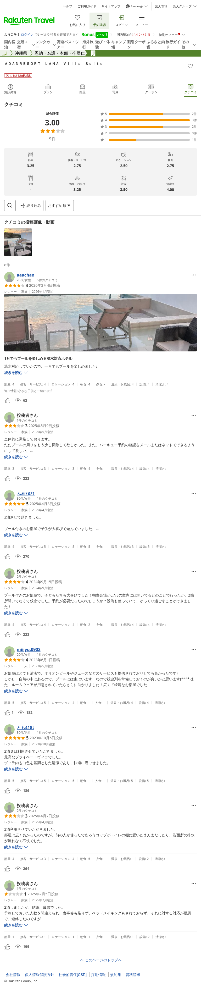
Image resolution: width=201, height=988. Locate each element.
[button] (18, 242)
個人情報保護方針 (39, 975)
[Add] (190, 66)
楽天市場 (161, 6)
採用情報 (98, 975)
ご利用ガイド (86, 6)
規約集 (115, 975)
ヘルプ (67, 6)
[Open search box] (10, 205)
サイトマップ (111, 6)
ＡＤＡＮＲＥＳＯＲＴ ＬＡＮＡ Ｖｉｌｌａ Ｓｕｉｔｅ (53, 63)
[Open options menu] (60, 205)
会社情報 (13, 975)
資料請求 (133, 975)
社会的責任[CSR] (73, 975)
